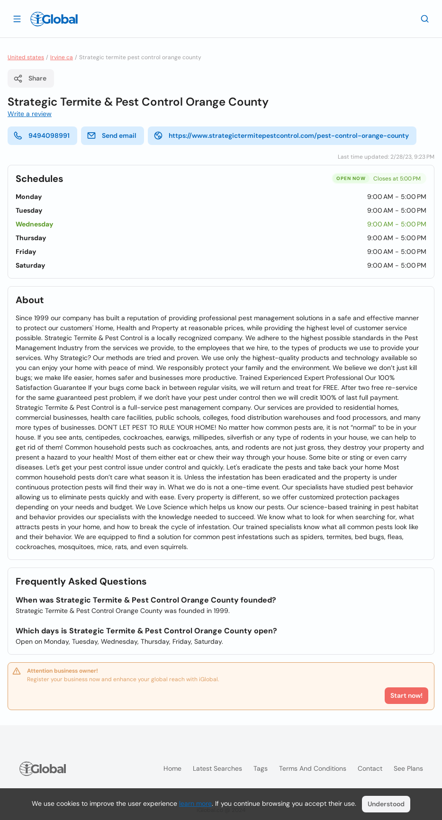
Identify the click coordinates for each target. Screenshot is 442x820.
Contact (370, 768)
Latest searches (217, 768)
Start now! (406, 695)
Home (172, 768)
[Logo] (54, 18)
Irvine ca (61, 57)
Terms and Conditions (312, 768)
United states (26, 57)
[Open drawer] (17, 18)
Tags (260, 768)
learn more (195, 803)
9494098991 (41, 135)
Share (29, 78)
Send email (111, 135)
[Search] (424, 18)
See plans (408, 768)
